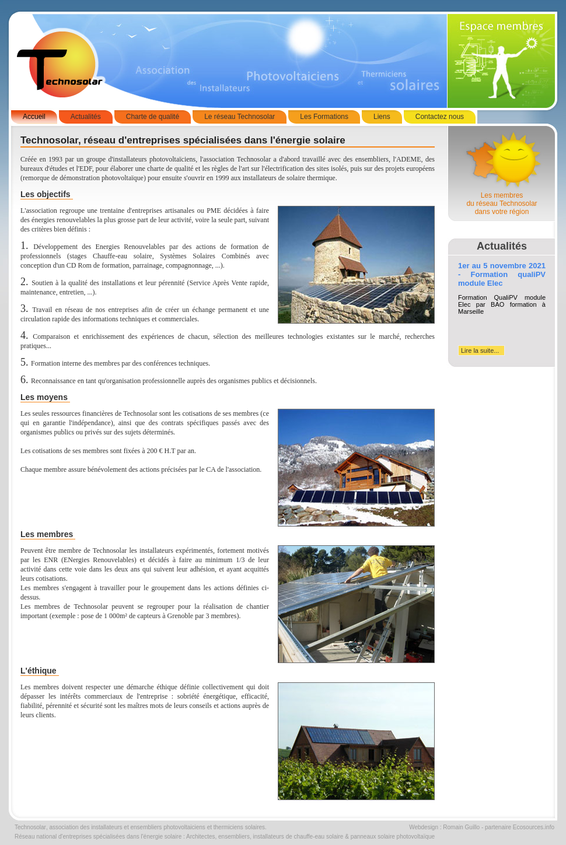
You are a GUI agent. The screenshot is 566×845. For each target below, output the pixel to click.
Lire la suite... (480, 350)
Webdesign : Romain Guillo (444, 827)
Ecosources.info (533, 827)
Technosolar (30, 827)
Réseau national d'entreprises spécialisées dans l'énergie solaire (98, 836)
